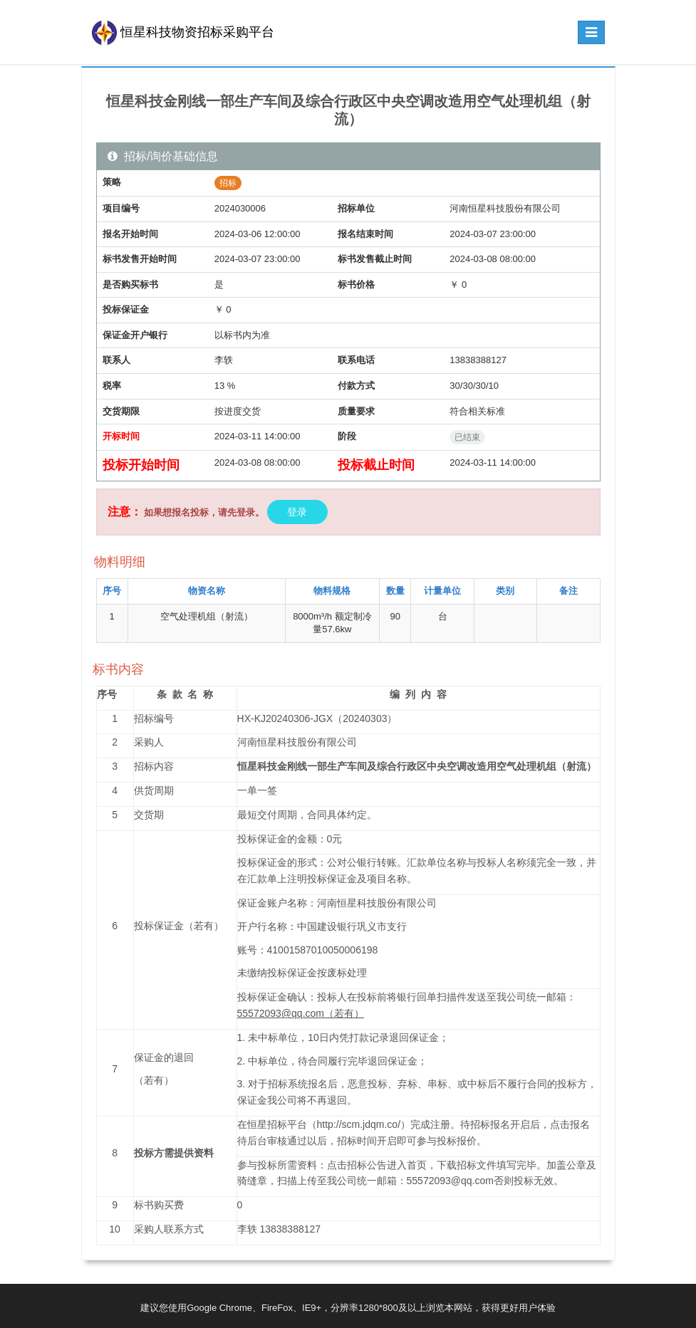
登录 (297, 512)
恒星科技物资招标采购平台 (183, 32)
